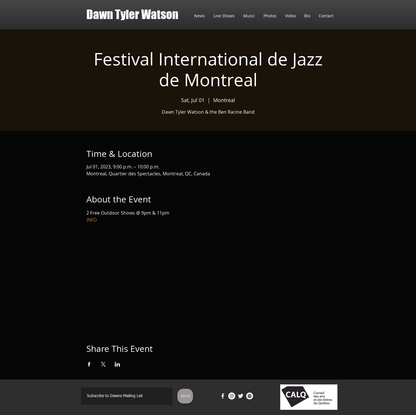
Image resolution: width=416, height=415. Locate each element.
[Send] (185, 396)
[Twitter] (240, 396)
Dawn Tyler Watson (132, 14)
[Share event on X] (103, 364)
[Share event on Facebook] (89, 364)
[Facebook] (222, 396)
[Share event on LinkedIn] (117, 364)
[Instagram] (231, 396)
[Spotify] (249, 396)
